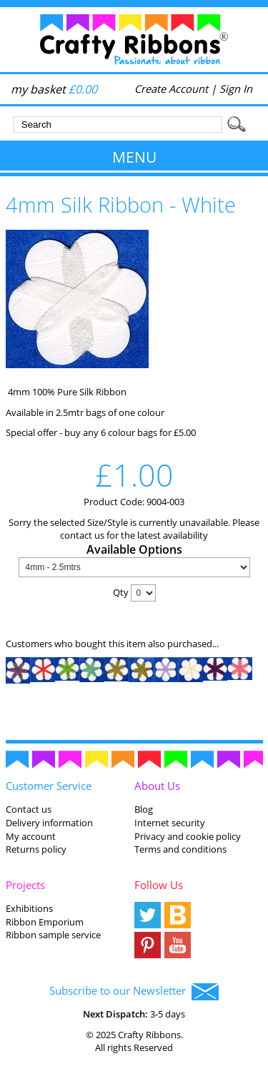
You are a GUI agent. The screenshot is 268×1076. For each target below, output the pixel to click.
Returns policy (36, 849)
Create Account (171, 88)
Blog (143, 809)
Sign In (235, 88)
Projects (25, 885)
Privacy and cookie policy (187, 836)
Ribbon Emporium (45, 921)
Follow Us (158, 885)
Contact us (28, 809)
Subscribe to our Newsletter (134, 991)
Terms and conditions (180, 849)
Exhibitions (29, 908)
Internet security (169, 822)
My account (31, 836)
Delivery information (49, 822)
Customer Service (48, 785)
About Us (157, 785)
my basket (54, 89)
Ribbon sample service (53, 934)
